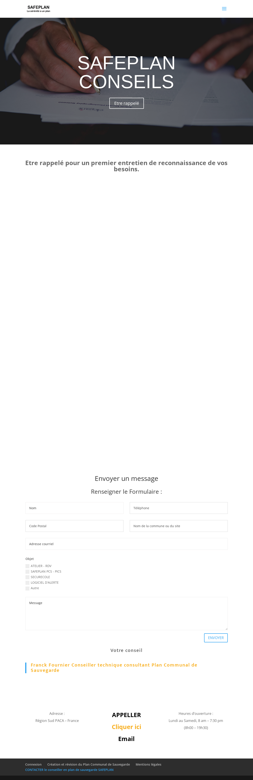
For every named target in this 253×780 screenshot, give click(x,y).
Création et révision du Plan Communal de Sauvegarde (88, 764)
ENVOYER (216, 637)
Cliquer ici (126, 727)
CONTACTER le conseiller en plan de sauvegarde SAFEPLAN (69, 770)
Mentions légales (148, 764)
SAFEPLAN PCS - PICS (43, 571)
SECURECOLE (37, 577)
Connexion (33, 764)
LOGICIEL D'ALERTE (42, 582)
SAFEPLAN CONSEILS (126, 72)
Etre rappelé (126, 103)
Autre (32, 588)
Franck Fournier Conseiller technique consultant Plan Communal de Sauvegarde (114, 668)
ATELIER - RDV (38, 566)
